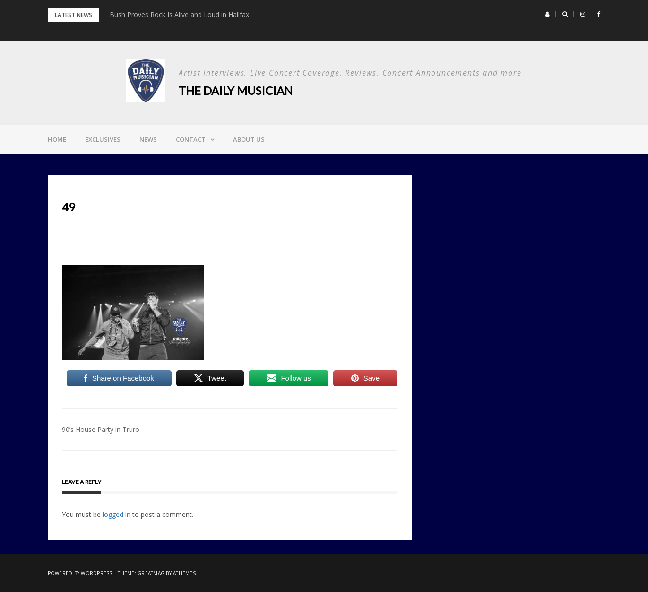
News (148, 139)
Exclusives (103, 139)
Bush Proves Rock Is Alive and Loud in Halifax (179, 14)
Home (57, 139)
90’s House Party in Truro (100, 429)
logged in (116, 514)
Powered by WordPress (80, 573)
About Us (249, 139)
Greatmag (151, 573)
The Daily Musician (236, 90)
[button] (547, 14)
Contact (191, 139)
